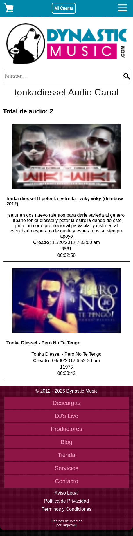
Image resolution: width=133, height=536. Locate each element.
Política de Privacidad (66, 501)
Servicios (66, 468)
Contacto (66, 481)
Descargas (66, 403)
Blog (66, 442)
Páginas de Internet (66, 521)
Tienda (66, 455)
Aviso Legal (66, 492)
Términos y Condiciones (66, 509)
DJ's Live (66, 416)
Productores (66, 429)
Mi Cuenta (63, 8)
